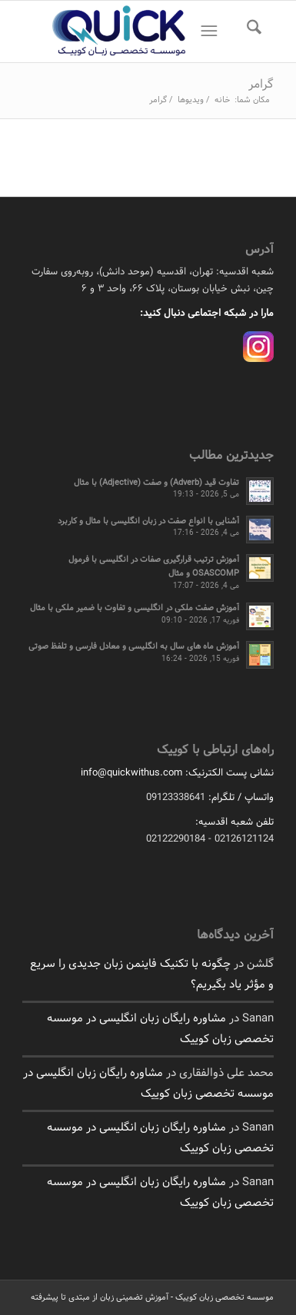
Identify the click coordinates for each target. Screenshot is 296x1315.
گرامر (261, 84)
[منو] (206, 31)
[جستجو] (248, 31)
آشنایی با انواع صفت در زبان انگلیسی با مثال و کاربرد (148, 521)
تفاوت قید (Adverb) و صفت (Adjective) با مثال (156, 483)
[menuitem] (249, 31)
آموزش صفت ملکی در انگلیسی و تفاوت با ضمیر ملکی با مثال (134, 608)
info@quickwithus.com (131, 773)
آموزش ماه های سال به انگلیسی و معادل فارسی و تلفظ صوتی (133, 646)
